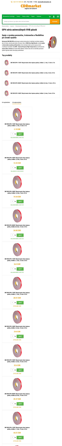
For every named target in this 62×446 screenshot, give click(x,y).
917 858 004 (9, 371)
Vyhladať (54, 21)
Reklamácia (35, 382)
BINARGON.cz (36, 438)
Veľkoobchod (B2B (36, 377)
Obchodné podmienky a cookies (39, 385)
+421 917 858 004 (17, 2)
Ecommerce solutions (28, 438)
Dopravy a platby (36, 375)
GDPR (33, 387)
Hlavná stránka (5, 26)
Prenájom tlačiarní (36, 392)
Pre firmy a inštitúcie (37, 389)
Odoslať (57, 360)
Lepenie (12, 26)
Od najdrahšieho (6, 102)
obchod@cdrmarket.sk (44, 2)
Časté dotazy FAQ (36, 380)
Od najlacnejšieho (16, 102)
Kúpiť (19, 134)
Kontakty (34, 370)
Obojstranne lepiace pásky (21, 26)
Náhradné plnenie (36, 394)
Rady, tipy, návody (36, 373)
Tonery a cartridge (37, 444)
